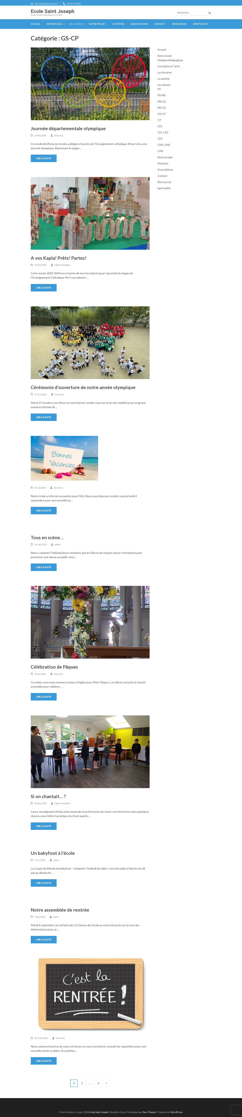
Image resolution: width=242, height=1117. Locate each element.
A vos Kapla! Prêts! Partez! (59, 258)
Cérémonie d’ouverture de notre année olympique (83, 387)
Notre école (54, 24)
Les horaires (165, 72)
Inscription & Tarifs (169, 66)
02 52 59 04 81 (74, 3)
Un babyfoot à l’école (53, 853)
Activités (118, 24)
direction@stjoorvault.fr (46, 3)
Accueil (35, 24)
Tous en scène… (47, 537)
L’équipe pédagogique (170, 60)
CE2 (160, 138)
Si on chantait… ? (48, 796)
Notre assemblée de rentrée (60, 910)
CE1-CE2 (163, 132)
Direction (58, 135)
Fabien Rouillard (62, 264)
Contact (160, 24)
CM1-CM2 (164, 145)
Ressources (179, 24)
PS (159, 89)
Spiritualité (200, 24)
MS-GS (162, 101)
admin (58, 544)
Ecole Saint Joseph (52, 11)
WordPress (177, 1112)
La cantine (163, 78)
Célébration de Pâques (54, 667)
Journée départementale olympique (68, 128)
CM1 (160, 151)
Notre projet (97, 24)
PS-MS (161, 95)
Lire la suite (43, 158)
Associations (139, 24)
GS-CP (162, 114)
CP (159, 120)
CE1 (160, 126)
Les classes (75, 24)
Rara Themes (149, 1112)
